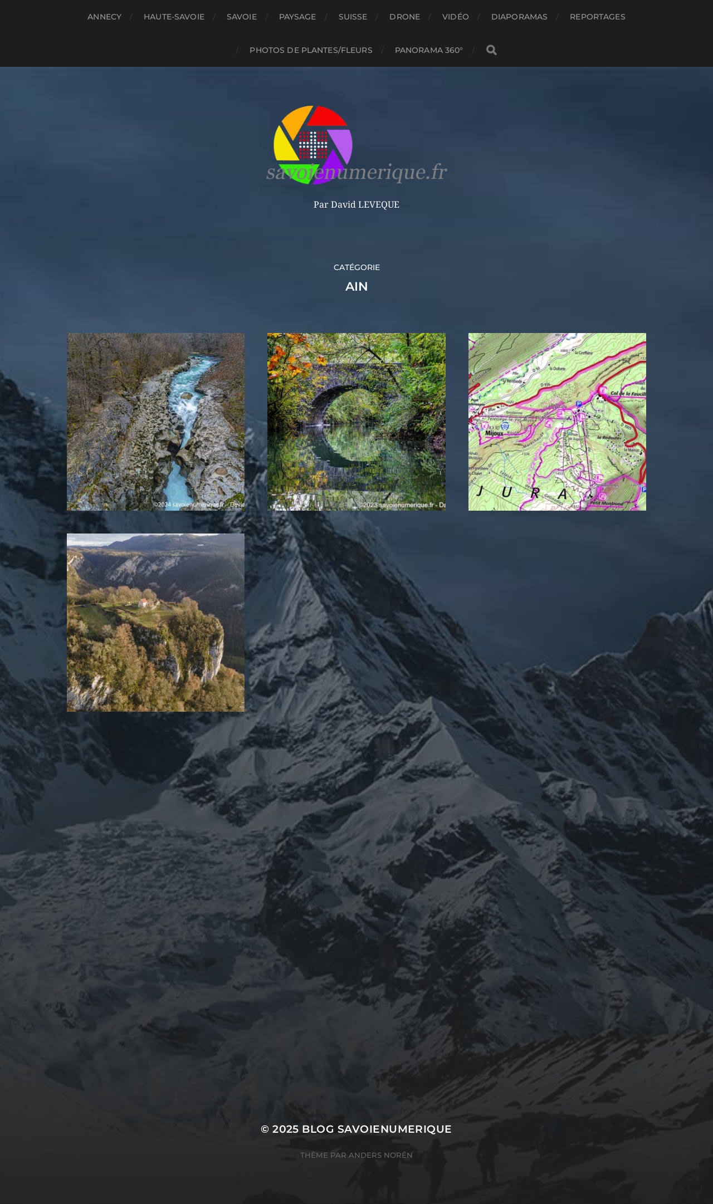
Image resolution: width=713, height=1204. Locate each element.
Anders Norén (381, 1155)
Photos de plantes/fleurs (311, 50)
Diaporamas (519, 17)
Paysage (297, 17)
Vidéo (455, 17)
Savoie (242, 17)
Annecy (104, 17)
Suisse (353, 17)
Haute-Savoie (174, 17)
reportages (597, 17)
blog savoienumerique (377, 1129)
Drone (404, 17)
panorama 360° (429, 50)
